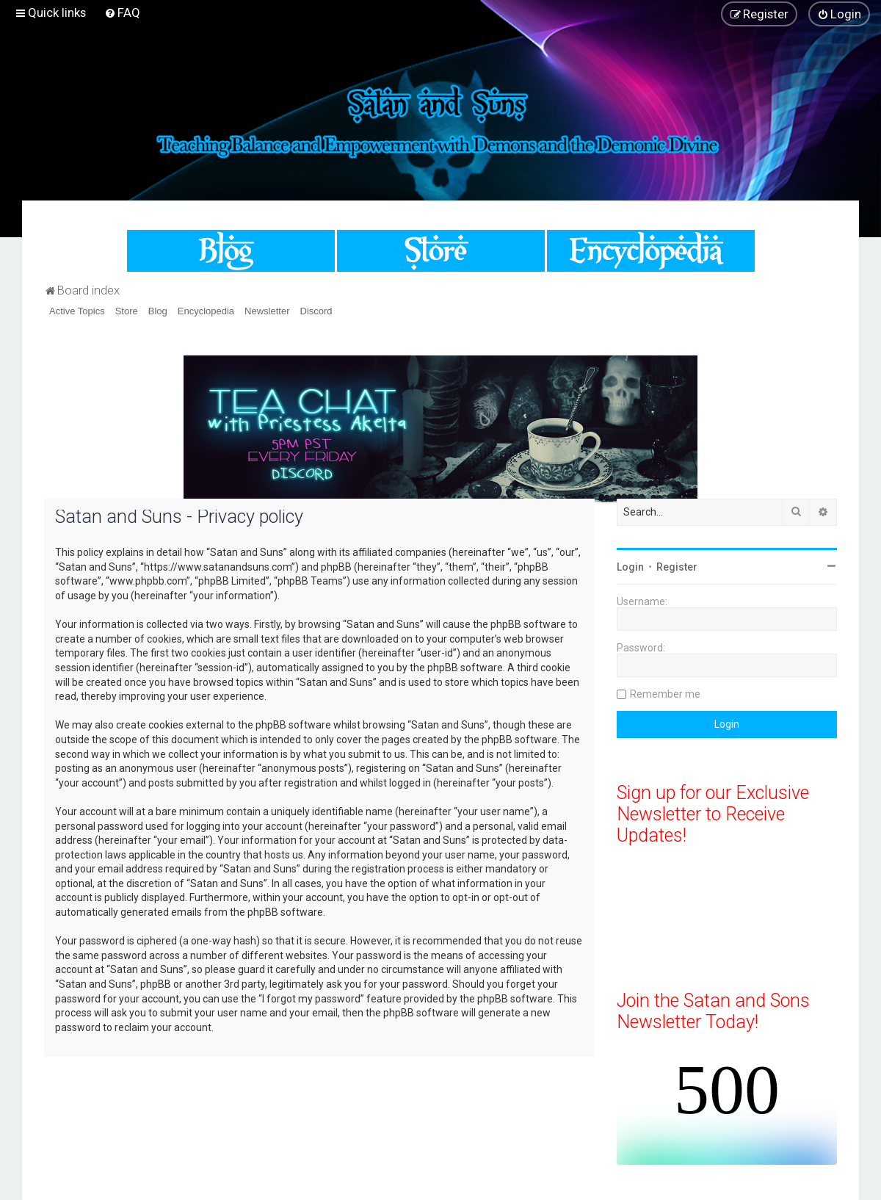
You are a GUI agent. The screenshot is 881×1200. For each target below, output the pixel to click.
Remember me (665, 694)
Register (676, 567)
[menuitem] (122, 12)
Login (630, 567)
